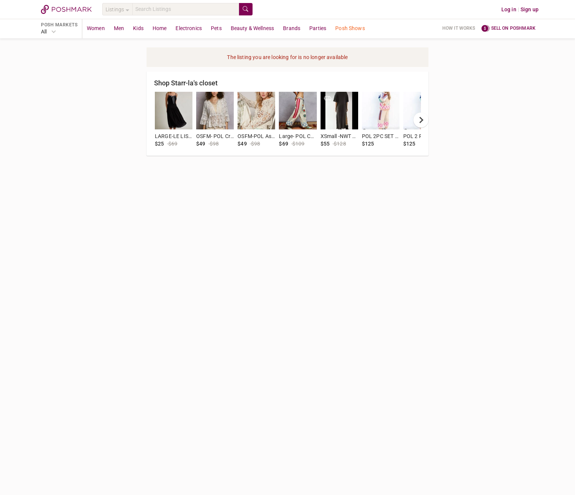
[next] (420, 120)
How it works (458, 28)
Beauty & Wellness (252, 28)
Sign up (530, 9)
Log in (508, 9)
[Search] (185, 9)
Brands (291, 28)
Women (96, 28)
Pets (216, 28)
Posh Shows (350, 28)
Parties (317, 28)
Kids (138, 28)
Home (160, 28)
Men (119, 28)
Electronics (189, 28)
